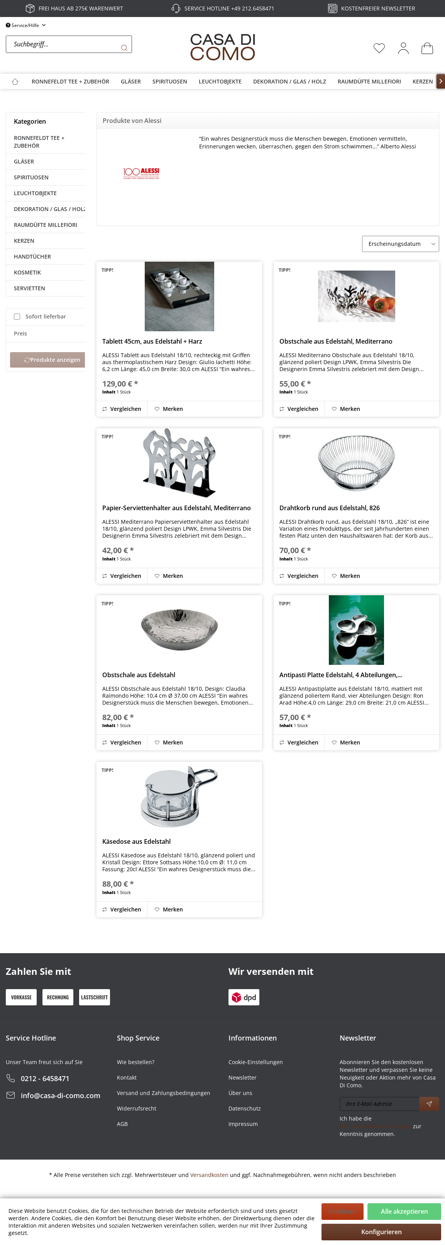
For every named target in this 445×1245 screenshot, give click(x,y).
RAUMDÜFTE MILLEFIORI (45, 224)
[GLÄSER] (131, 81)
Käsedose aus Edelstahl (136, 841)
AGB (122, 1123)
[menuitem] (96, 48)
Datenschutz (244, 1108)
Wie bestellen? (135, 1062)
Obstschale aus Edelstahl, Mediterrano (336, 341)
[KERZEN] (423, 81)
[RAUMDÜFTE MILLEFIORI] (369, 81)
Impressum (243, 1123)
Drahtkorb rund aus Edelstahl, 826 (329, 508)
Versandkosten (209, 1175)
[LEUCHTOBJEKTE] (220, 81)
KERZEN (24, 240)
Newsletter (242, 1077)
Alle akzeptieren (404, 1211)
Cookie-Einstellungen (255, 1062)
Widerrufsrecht (136, 1108)
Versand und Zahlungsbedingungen (163, 1093)
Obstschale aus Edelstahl (138, 675)
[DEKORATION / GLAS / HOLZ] (289, 81)
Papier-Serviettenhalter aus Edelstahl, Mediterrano (176, 508)
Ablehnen (342, 1211)
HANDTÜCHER (32, 256)
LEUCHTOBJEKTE (35, 193)
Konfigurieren (381, 1232)
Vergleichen (121, 408)
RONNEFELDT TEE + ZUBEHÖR (39, 141)
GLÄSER (24, 161)
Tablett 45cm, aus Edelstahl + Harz (152, 341)
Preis (20, 333)
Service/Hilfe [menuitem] (23, 25)
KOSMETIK (27, 272)
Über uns (240, 1093)
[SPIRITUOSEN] (170, 81)
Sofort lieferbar (45, 316)
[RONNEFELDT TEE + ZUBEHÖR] (70, 81)
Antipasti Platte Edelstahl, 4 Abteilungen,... (340, 675)
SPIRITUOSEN (31, 177)
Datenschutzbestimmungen (375, 1126)
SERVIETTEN (29, 288)
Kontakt (127, 1077)
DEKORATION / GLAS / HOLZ (50, 209)
